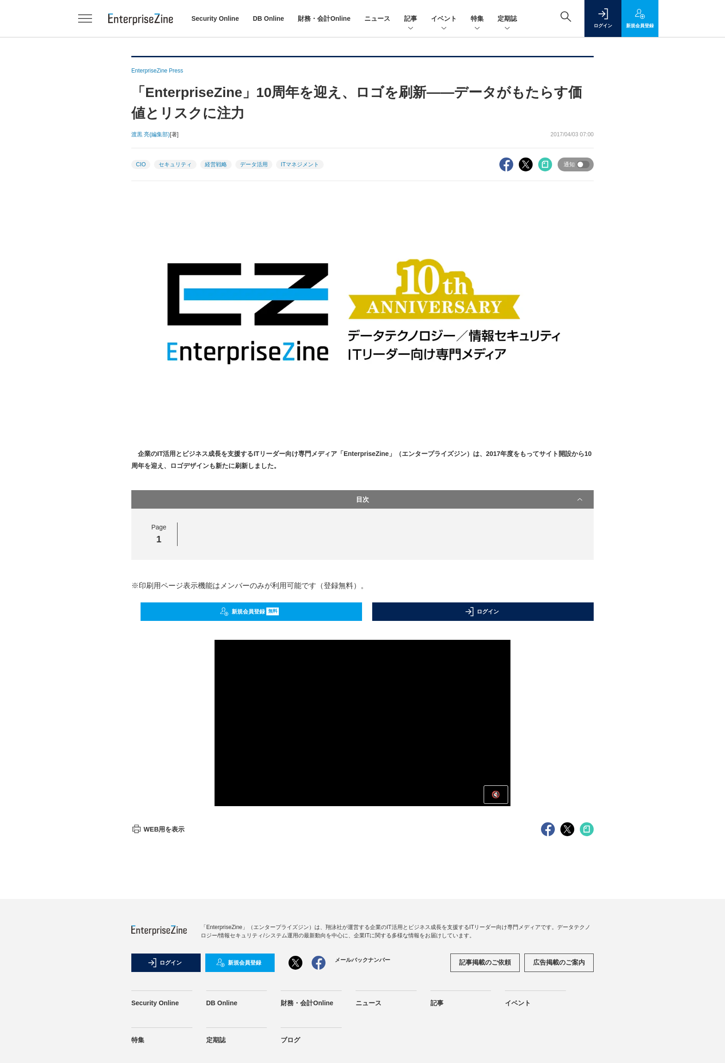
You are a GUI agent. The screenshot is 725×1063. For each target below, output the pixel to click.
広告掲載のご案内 (559, 962)
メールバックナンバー (362, 960)
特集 (477, 19)
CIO (141, 164)
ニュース (377, 18)
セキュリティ (175, 164)
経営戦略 (216, 164)
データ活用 (254, 164)
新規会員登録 (249, 611)
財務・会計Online (324, 18)
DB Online (268, 18)
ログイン (482, 611)
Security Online (215, 18)
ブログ (290, 1040)
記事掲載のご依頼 (485, 962)
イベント (444, 19)
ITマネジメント (300, 164)
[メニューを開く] (85, 18)
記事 (410, 19)
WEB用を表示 (157, 829)
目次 (470, 499)
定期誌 (507, 19)
